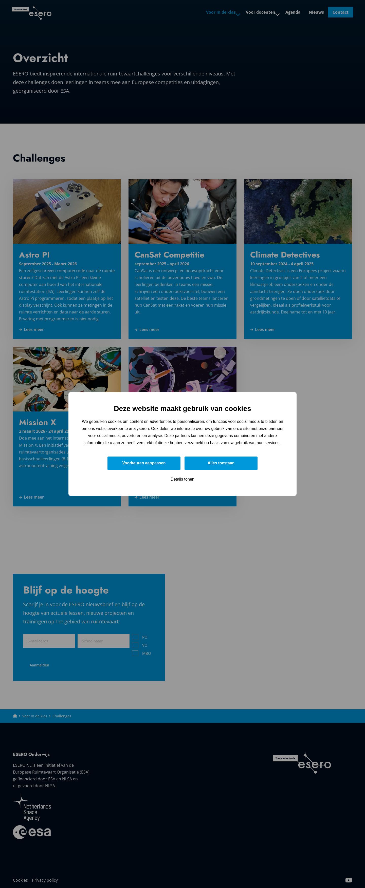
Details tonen (182, 479)
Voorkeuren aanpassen (144, 463)
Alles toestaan (221, 463)
